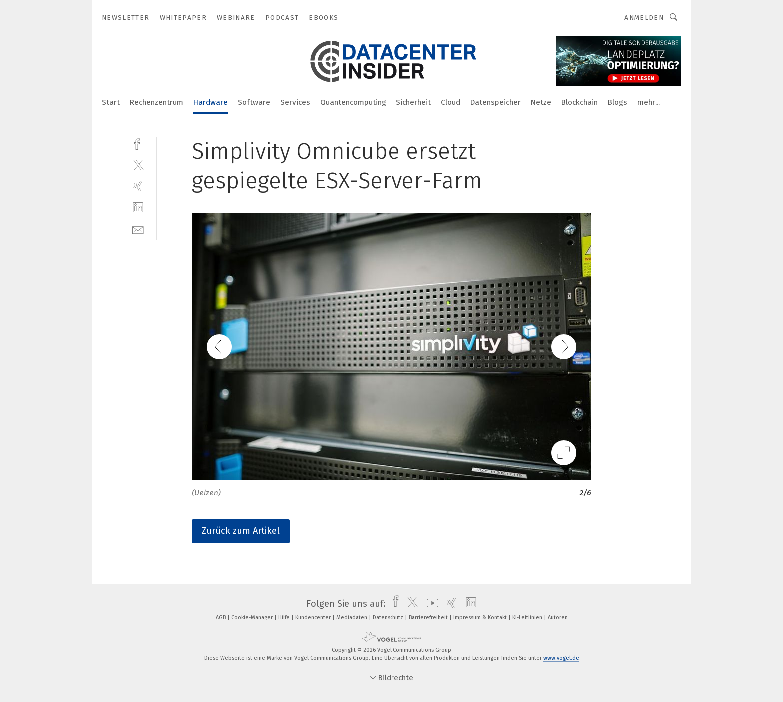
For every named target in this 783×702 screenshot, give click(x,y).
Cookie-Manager (252, 617)
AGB (221, 617)
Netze (541, 102)
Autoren (558, 617)
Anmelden (644, 17)
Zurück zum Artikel (241, 530)
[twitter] (138, 164)
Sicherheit (413, 102)
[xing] (138, 186)
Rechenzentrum (156, 102)
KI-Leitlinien (528, 617)
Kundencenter (313, 617)
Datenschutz (389, 617)
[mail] (138, 229)
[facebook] (138, 143)
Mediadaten (352, 617)
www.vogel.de (561, 658)
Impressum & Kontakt (480, 617)
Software (254, 102)
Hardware (210, 102)
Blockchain (579, 102)
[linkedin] (138, 207)
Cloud (450, 102)
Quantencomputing (353, 102)
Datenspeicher (495, 102)
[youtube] (430, 603)
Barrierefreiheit (429, 617)
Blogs (617, 102)
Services (295, 102)
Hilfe (284, 617)
